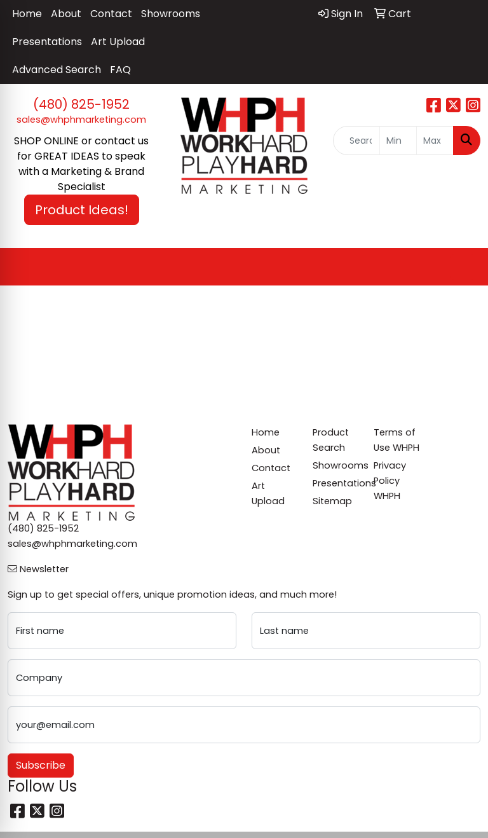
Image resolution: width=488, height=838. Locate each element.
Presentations (47, 41)
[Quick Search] (356, 140)
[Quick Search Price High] (435, 140)
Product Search (331, 440)
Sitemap (332, 501)
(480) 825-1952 (81, 104)
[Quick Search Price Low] (398, 140)
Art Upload (118, 41)
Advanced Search (56, 69)
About (66, 13)
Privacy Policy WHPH (390, 480)
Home (27, 13)
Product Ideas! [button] (81, 210)
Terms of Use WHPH (396, 440)
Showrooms (170, 13)
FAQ (120, 69)
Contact (111, 13)
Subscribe (40, 765)
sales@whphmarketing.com (81, 119)
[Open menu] (462, 267)
